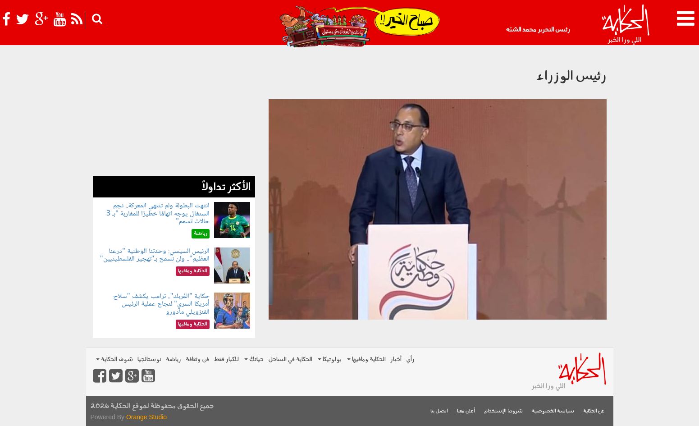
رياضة (173, 359)
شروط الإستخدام (503, 411)
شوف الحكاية (114, 359)
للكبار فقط (226, 359)
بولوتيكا (330, 359)
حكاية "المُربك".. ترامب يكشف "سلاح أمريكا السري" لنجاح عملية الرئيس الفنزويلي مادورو (161, 304)
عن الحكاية (593, 411)
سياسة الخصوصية (553, 411)
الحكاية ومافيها (366, 359)
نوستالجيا (149, 359)
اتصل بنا (439, 411)
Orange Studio (146, 417)
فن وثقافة (197, 359)
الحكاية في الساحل (290, 359)
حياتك (254, 359)
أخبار (396, 359)
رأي (410, 359)
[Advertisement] (174, 113)
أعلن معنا (466, 411)
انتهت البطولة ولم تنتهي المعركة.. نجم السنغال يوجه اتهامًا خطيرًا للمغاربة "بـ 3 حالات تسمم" (158, 214)
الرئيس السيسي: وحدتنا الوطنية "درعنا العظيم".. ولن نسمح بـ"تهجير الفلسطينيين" (155, 255)
